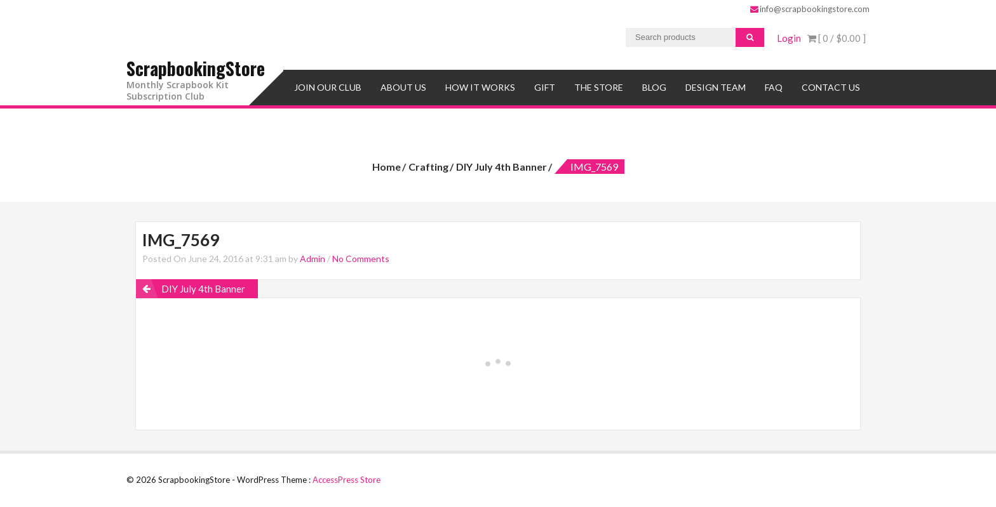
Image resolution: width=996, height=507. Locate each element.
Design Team (715, 87)
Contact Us (831, 87)
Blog (654, 87)
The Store (598, 87)
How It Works (480, 87)
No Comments (360, 258)
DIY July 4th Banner (501, 167)
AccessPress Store (346, 480)
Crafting (428, 167)
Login (789, 38)
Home (386, 167)
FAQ (774, 87)
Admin (312, 258)
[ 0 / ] (836, 38)
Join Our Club (327, 87)
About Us (403, 87)
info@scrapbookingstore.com (810, 9)
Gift (544, 87)
